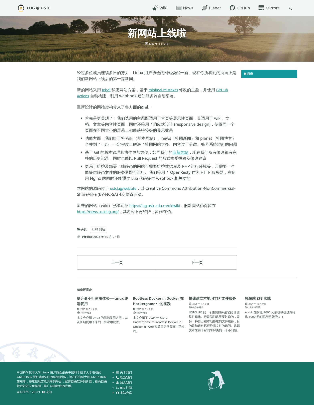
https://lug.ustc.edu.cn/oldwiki (157, 205)
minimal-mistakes (166, 89)
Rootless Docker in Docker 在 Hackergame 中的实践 (159, 300)
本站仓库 (124, 393)
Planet (210, 8)
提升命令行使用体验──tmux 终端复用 (95, 300)
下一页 (197, 262)
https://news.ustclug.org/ (100, 211)
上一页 (117, 262)
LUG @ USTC (39, 8)
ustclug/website (125, 188)
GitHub (238, 8)
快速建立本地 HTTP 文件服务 (213, 300)
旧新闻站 (180, 152)
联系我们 (124, 377)
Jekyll (107, 89)
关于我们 (124, 372)
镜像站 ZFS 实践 (259, 298)
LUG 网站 (99, 229)
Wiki (158, 8)
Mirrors (268, 8)
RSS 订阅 (124, 388)
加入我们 (124, 382)
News (183, 8)
